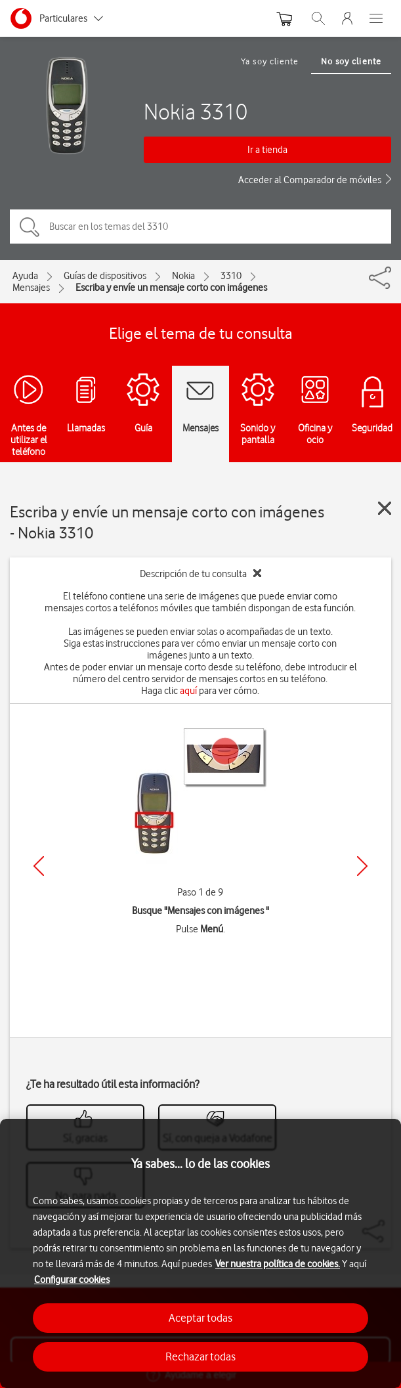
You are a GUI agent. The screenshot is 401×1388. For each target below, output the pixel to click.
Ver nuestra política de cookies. (277, 1264)
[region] (200, 1253)
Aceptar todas (200, 1317)
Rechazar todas (200, 1356)
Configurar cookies (72, 1280)
